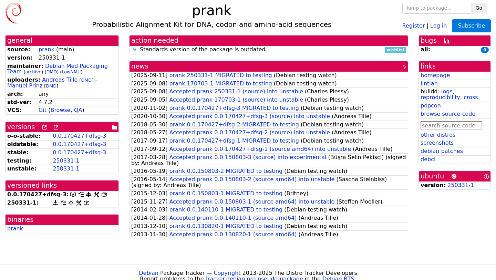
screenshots (437, 142)
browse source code (448, 114)
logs (447, 91)
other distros (438, 135)
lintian (429, 83)
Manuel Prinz (24, 85)
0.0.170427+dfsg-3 (79, 136)
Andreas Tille (60, 79)
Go (479, 8)
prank (46, 49)
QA (78, 110)
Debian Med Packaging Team (57, 69)
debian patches (442, 151)
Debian (148, 273)
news (139, 66)
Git (42, 110)
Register (413, 25)
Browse (60, 110)
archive (33, 71)
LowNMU (71, 71)
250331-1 (66, 160)
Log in (438, 25)
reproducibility (440, 97)
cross (471, 97)
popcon (431, 105)
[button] (134, 49)
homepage (435, 75)
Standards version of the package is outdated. (268, 50)
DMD (51, 71)
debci (428, 159)
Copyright (227, 273)
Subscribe (471, 25)
